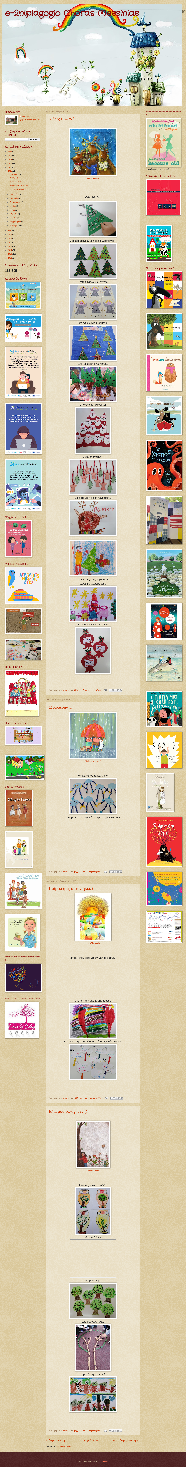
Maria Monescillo (93, 943)
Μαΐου (12, 210)
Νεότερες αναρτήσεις (57, 1440)
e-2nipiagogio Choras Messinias (72, 13)
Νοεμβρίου (14, 194)
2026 (10, 151)
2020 (10, 231)
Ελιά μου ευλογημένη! (68, 1111)
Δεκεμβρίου (15, 174)
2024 (10, 159)
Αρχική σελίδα (91, 1440)
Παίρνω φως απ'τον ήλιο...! (71, 888)
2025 (10, 155)
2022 (10, 167)
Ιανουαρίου (14, 225)
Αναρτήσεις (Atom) (63, 1446)
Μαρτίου (13, 218)
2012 (10, 258)
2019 (10, 234)
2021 (10, 171)
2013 (10, 254)
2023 (10, 163)
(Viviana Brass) (93, 1170)
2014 (10, 250)
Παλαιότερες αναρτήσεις (126, 1440)
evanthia (25, 116)
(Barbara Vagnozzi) (93, 761)
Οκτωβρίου (14, 198)
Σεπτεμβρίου (15, 202)
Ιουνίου (13, 206)
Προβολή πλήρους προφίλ (29, 120)
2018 (10, 238)
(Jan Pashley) (93, 178)
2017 (10, 242)
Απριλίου (14, 214)
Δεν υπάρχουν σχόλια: (92, 690)
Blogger (105, 1461)
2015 (10, 246)
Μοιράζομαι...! (61, 707)
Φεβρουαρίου (15, 221)
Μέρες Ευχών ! (61, 119)
